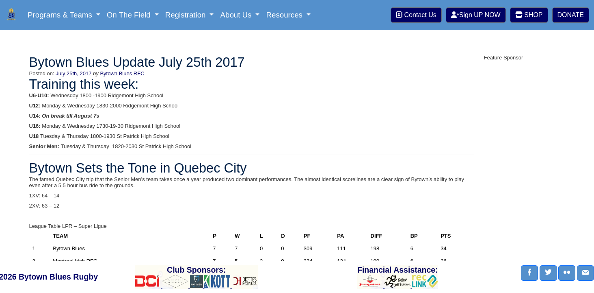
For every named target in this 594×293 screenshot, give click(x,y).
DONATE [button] (570, 14)
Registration (186, 15)
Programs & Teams (61, 15)
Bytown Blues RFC (122, 73)
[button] (529, 273)
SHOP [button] (529, 14)
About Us (236, 15)
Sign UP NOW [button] (476, 14)
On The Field (130, 15)
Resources (285, 15)
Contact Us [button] (416, 14)
